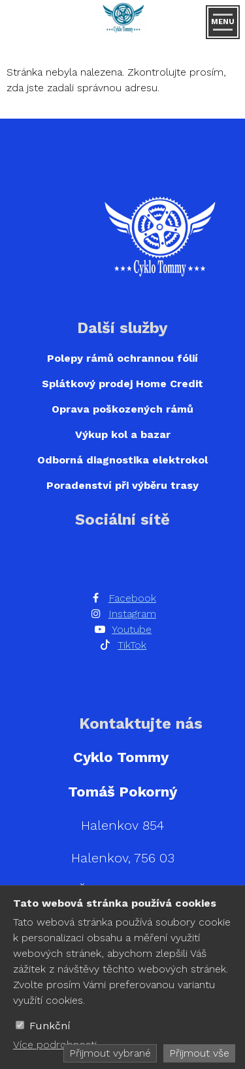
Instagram (132, 614)
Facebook (132, 598)
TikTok (132, 645)
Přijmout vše (199, 1053)
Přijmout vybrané (110, 1053)
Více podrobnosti (55, 1044)
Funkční (50, 1025)
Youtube (132, 629)
